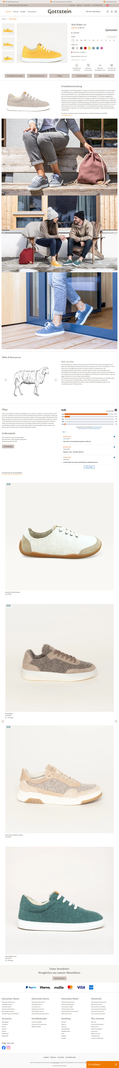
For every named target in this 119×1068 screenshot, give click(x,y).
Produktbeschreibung (15, 76)
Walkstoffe (5, 1036)
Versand (83, 60)
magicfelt (72, 5)
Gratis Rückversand (111, 1)
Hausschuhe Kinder (70, 999)
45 (110, 40)
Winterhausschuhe (96, 1004)
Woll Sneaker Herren (38, 1011)
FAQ (62, 1033)
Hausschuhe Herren (40, 999)
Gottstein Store (95, 1036)
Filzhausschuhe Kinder (67, 1002)
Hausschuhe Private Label (39, 1024)
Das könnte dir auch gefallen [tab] (12, 473)
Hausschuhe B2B (36, 1022)
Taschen (4, 1029)
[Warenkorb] (116, 11)
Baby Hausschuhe (66, 1013)
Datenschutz (94, 1026)
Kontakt (63, 1038)
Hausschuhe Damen (10, 999)
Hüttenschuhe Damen (8, 1009)
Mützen (4, 1031)
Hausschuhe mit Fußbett (98, 1006)
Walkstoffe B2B (36, 1026)
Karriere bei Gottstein (97, 1024)
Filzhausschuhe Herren (38, 1002)
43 (101, 40)
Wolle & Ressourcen (37, 76)
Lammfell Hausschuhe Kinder (69, 1011)
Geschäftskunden (97, 5)
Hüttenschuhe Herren (38, 1009)
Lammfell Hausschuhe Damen (10, 1013)
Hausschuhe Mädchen (67, 1004)
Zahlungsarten (75, 60)
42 (97, 40)
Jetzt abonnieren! (59, 978)
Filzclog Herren (36, 1006)
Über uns (93, 1022)
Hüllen (4, 1026)
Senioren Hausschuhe (97, 1011)
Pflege (59, 76)
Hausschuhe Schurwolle (98, 1013)
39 (85, 40)
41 (93, 40)
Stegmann (79, 5)
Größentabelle (112, 37)
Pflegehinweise (65, 1031)
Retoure (63, 1024)
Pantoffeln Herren (37, 1004)
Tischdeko (5, 1024)
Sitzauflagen (5, 1022)
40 (89, 40)
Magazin (63, 1036)
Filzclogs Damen (6, 1006)
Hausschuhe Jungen (67, 1006)
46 (114, 40)
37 (77, 40)
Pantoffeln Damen (7, 1004)
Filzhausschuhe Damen (8, 1002)
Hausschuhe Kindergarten (98, 1009)
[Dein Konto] (111, 11)
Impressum (94, 1031)
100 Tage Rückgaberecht (11, 1)
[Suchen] (107, 11)
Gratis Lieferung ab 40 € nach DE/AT (62, 1)
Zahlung (63, 1026)
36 (73, 40)
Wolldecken (5, 1033)
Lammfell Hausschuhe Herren (40, 1013)
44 (106, 40)
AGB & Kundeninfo (96, 1029)
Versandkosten (55, 1062)
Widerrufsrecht (95, 1033)
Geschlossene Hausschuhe (98, 1002)
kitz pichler (87, 5)
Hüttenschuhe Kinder (67, 1009)
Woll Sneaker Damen (8, 1011)
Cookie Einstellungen (97, 1038)
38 (81, 40)
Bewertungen (104, 76)
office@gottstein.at (66, 115)
